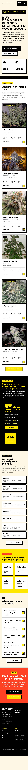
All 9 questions (14, 660)
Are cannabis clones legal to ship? (10, 613)
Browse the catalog (11, 48)
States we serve (6, 730)
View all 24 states (14, 542)
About (3, 737)
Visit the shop (14, 691)
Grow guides (5, 733)
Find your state (9, 53)
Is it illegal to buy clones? (12, 621)
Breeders (17, 712)
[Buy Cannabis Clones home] (7, 3)
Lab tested (18, 715)
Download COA (12, 427)
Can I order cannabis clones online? (11, 645)
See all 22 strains (14, 368)
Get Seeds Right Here (19, 738)
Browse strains (14, 696)
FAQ (3, 735)
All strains (18, 710)
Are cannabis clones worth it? (11, 629)
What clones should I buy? (13, 636)
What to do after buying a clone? (11, 653)
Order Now (21, 3)
